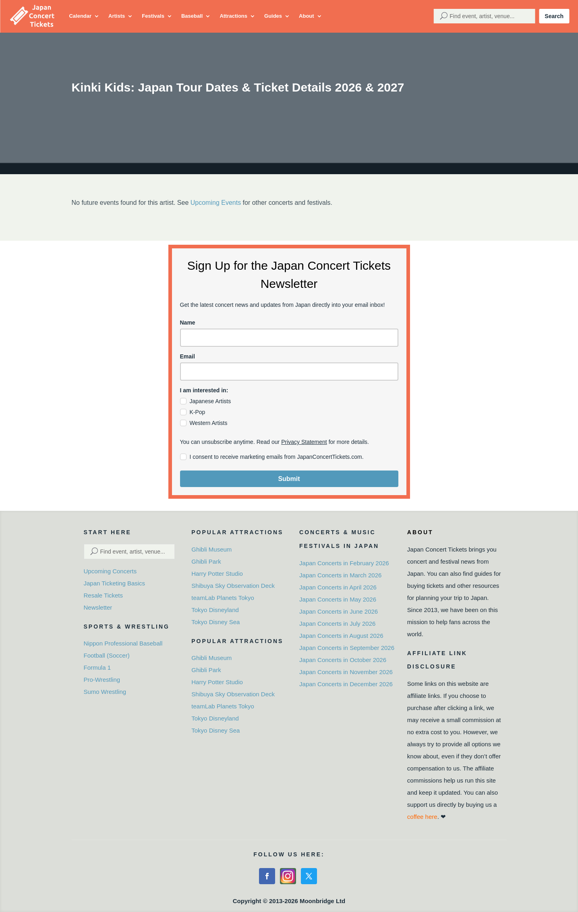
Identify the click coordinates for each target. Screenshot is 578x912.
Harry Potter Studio (217, 573)
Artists (116, 16)
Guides (273, 16)
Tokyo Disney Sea (215, 621)
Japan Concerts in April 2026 (338, 587)
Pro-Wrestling (102, 679)
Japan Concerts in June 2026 (338, 611)
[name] (289, 338)
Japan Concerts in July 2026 (337, 623)
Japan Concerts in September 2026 (346, 647)
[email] (289, 371)
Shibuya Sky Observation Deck (233, 585)
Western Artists (209, 423)
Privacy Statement (304, 442)
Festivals (153, 16)
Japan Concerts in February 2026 (344, 563)
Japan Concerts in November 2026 (346, 671)
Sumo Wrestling (105, 691)
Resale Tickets (103, 595)
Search (554, 16)
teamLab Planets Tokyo (222, 597)
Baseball (192, 16)
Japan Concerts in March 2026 (340, 575)
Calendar (80, 16)
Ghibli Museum (211, 549)
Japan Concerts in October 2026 (342, 659)
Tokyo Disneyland (215, 609)
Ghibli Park (206, 561)
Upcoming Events (216, 202)
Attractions (233, 16)
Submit (289, 478)
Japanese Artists (210, 401)
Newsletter (98, 607)
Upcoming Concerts (110, 571)
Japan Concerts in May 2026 (337, 599)
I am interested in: (204, 390)
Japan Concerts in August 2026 (341, 635)
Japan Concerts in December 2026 (346, 684)
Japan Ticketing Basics (114, 583)
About (306, 16)
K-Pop (197, 412)
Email (187, 356)
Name (187, 322)
